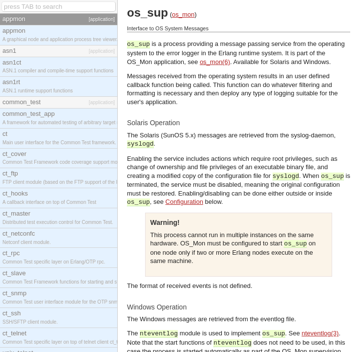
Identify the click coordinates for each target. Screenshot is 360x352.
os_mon (183, 14)
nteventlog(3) (320, 333)
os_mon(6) (215, 62)
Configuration (184, 201)
